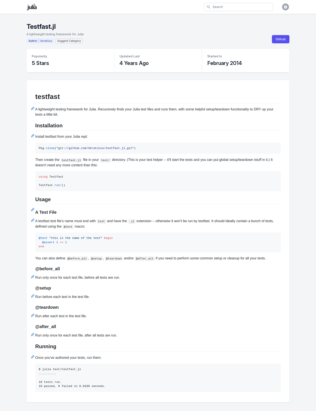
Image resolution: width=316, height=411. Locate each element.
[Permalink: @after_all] (33, 334)
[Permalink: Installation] (33, 136)
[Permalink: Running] (33, 357)
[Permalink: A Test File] (33, 220)
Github (281, 39)
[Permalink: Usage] (33, 209)
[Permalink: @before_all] (33, 276)
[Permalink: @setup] (33, 296)
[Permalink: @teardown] (33, 315)
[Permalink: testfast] (33, 108)
